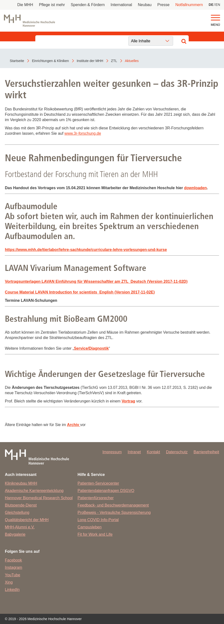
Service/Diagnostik (91, 348)
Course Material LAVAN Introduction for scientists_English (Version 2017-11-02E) (80, 292)
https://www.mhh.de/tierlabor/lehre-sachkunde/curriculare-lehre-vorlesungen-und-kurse (86, 250)
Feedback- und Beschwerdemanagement (113, 505)
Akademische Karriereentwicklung (34, 491)
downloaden (195, 188)
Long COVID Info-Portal (98, 520)
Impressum (112, 452)
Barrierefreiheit (206, 452)
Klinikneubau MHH (21, 483)
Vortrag (128, 401)
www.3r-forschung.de (83, 133)
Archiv (73, 425)
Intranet (134, 452)
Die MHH (25, 5)
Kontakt (153, 452)
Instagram (13, 567)
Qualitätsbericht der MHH (27, 520)
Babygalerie (15, 534)
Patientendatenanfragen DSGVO (105, 491)
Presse (163, 5)
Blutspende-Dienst (21, 505)
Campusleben (89, 527)
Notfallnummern (189, 5)
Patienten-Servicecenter (98, 483)
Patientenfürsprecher (95, 498)
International (121, 5)
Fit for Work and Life (94, 534)
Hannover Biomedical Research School (39, 498)
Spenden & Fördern (88, 5)
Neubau (144, 5)
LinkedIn (12, 590)
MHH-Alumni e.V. (20, 527)
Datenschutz (177, 452)
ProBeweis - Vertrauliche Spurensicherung (114, 512)
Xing (9, 582)
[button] (215, 18)
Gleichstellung (17, 512)
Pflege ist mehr (52, 5)
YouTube (12, 575)
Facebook (13, 560)
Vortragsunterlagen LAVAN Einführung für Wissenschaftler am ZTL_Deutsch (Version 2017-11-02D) (96, 281)
